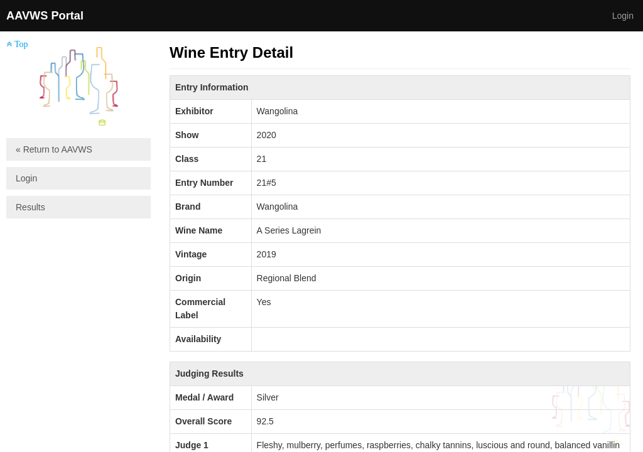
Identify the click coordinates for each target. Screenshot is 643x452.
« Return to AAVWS (54, 149)
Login (623, 16)
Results (30, 207)
